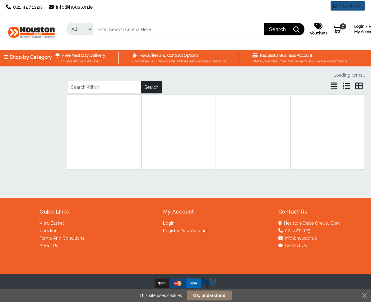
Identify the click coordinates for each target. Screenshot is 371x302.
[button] (336, 29)
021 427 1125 (24, 7)
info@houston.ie (71, 7)
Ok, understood (209, 295)
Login (168, 223)
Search (151, 87)
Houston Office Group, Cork (309, 223)
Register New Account (185, 230)
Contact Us (292, 245)
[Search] (179, 29)
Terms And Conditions (61, 238)
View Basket (51, 223)
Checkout (49, 230)
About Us (48, 245)
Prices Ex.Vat (348, 5)
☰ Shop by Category (28, 57)
